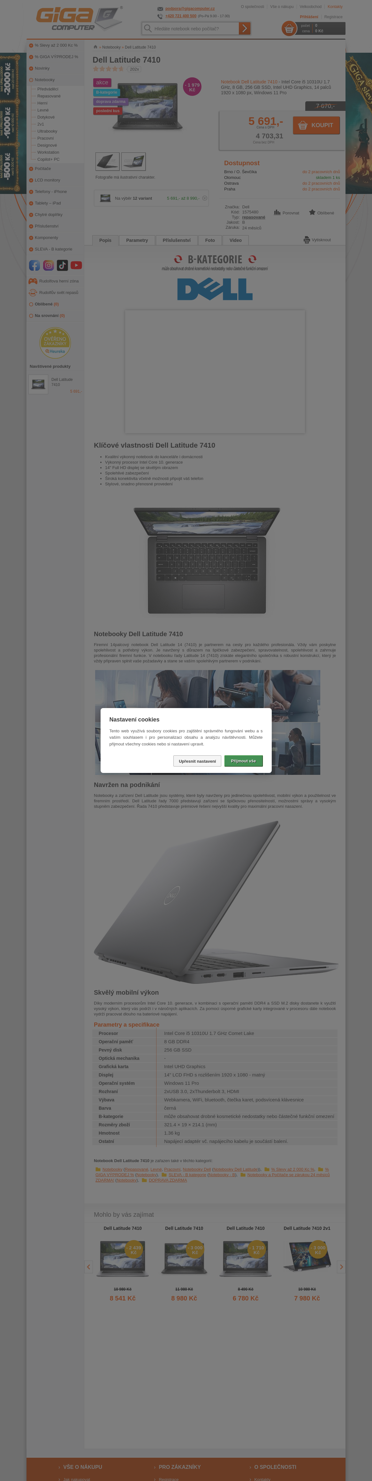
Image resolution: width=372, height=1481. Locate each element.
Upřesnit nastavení (197, 761)
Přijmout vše (243, 761)
